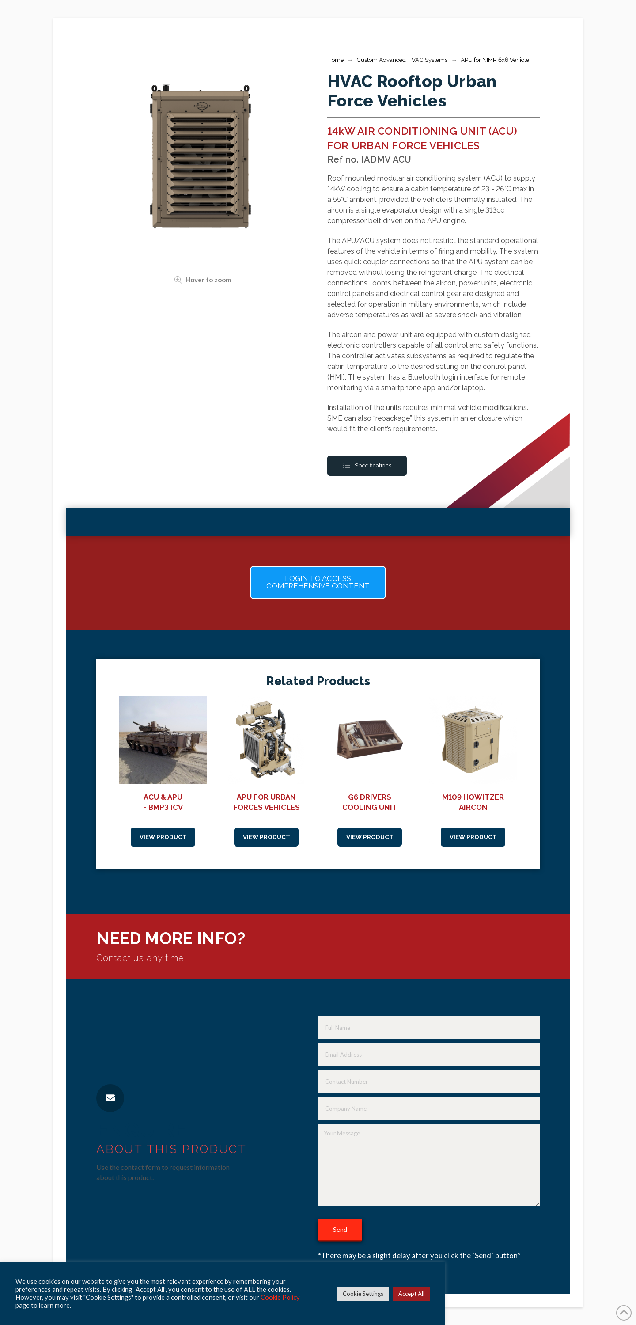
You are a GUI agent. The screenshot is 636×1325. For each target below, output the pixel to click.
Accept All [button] (411, 1293)
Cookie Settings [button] (363, 1293)
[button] (318, 582)
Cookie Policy (280, 1297)
